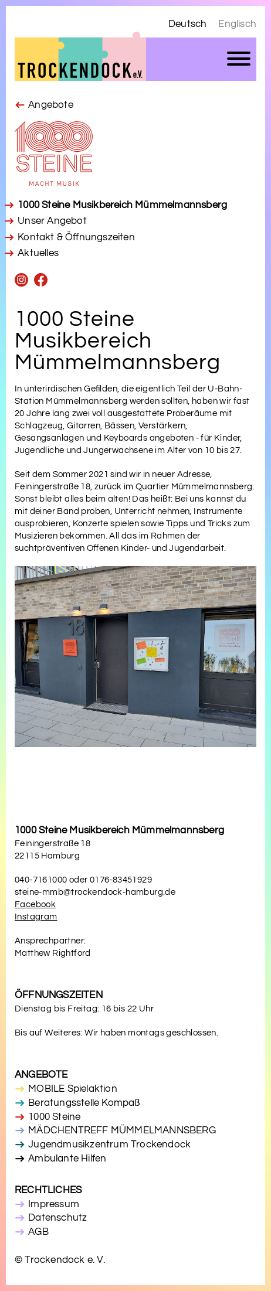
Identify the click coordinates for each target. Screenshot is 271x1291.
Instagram (36, 916)
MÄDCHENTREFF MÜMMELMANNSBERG (122, 1130)
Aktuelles (38, 253)
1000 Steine (54, 1117)
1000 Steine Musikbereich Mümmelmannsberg (122, 205)
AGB (38, 1232)
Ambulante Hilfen (67, 1158)
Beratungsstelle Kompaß (84, 1103)
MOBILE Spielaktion (72, 1089)
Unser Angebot (52, 221)
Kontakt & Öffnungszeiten (76, 237)
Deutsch (187, 24)
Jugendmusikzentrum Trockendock (109, 1144)
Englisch (237, 24)
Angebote (50, 105)
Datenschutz (57, 1217)
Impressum (53, 1204)
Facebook (35, 904)
